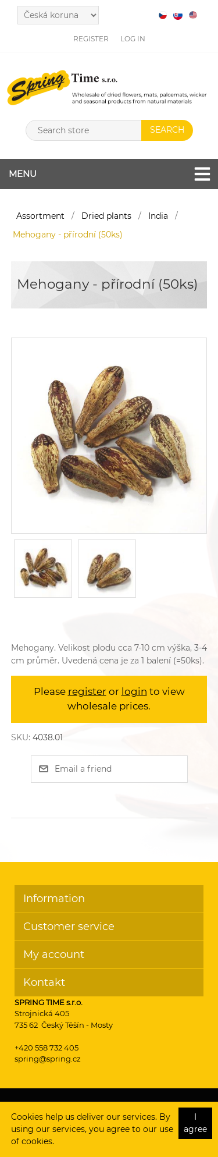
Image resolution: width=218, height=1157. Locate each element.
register (87, 691)
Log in (132, 38)
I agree (195, 1123)
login (134, 691)
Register (91, 38)
